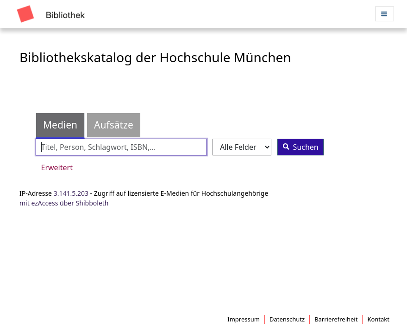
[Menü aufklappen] (384, 13)
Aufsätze (113, 124)
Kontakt (378, 319)
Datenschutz (287, 319)
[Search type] (242, 147)
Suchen (298, 146)
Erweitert (57, 167)
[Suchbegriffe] (121, 147)
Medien (60, 124)
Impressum (243, 319)
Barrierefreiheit (335, 319)
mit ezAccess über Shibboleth (64, 203)
